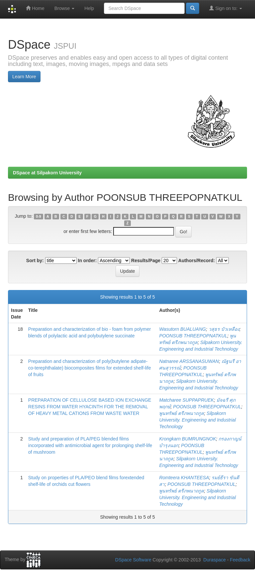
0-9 (38, 216)
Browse (64, 8)
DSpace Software (133, 559)
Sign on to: (225, 8)
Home (35, 8)
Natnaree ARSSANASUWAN (189, 361)
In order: (87, 260)
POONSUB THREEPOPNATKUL (193, 335)
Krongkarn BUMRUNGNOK (187, 438)
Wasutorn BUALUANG (182, 329)
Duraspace (214, 559)
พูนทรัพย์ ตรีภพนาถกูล (181, 413)
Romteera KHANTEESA (184, 477)
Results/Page (145, 260)
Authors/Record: (196, 260)
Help (89, 8)
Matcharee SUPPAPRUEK (186, 400)
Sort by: (35, 260)
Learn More (24, 76)
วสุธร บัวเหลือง (224, 329)
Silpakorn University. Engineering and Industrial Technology (197, 420)
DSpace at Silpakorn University (47, 172)
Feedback (240, 559)
